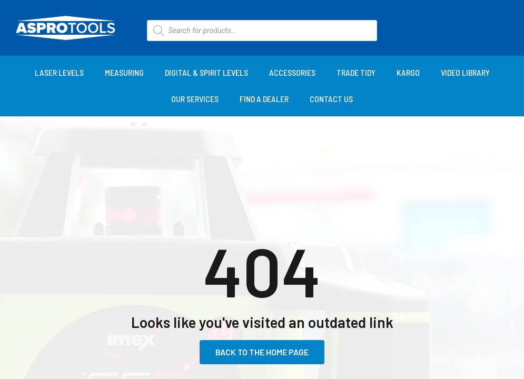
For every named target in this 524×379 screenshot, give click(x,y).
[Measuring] (124, 73)
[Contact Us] (331, 99)
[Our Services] (195, 99)
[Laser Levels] (59, 73)
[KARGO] (408, 73)
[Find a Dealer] (264, 99)
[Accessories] (292, 73)
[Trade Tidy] (356, 73)
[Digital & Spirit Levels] (206, 73)
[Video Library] (465, 73)
